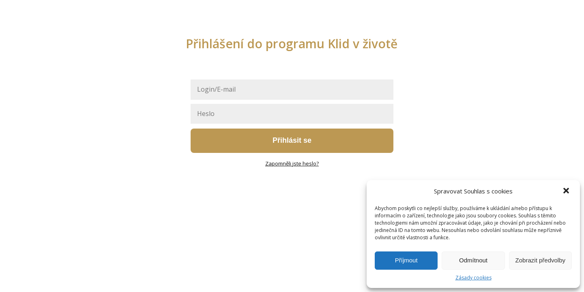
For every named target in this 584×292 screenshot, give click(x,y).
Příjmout (406, 260)
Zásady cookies (473, 277)
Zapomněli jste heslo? (292, 163)
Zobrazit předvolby (540, 260)
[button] (567, 191)
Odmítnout (473, 260)
